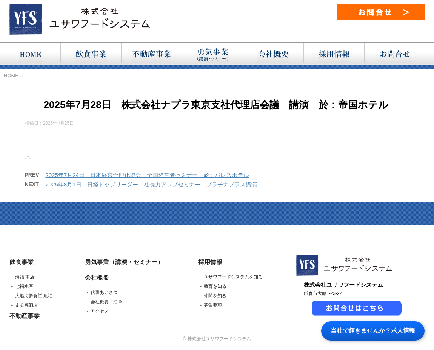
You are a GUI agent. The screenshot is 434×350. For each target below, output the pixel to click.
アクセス (100, 311)
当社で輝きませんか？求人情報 (373, 330)
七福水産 (24, 286)
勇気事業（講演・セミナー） (124, 262)
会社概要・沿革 (106, 301)
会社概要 (97, 277)
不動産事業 (24, 316)
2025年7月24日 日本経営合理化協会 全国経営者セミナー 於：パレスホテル (147, 175)
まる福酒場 (26, 305)
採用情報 (210, 262)
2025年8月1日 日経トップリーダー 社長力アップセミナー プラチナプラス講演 (151, 184)
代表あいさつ (104, 292)
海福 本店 (24, 277)
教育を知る (215, 286)
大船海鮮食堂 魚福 (33, 295)
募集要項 (213, 305)
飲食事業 (21, 262)
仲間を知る (215, 295)
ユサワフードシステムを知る (233, 277)
